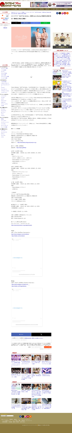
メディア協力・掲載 (16, 420)
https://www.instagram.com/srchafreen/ (20, 234)
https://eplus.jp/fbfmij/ (21, 147)
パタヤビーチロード (5, 83)
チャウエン (3, 109)
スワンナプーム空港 (5, 76)
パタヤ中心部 (3, 81)
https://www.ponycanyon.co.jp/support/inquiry (21, 225)
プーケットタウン (4, 103)
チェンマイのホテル (4, 117)
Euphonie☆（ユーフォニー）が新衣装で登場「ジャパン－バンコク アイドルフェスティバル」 (15, 364)
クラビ (2, 136)
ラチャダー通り (4, 73)
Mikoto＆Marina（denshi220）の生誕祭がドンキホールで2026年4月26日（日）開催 (67, 72)
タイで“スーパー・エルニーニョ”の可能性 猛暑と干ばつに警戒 (63, 58)
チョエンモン (3, 110)
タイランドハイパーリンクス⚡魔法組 (33, 425)
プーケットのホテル (4, 94)
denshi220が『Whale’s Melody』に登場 (66, 76)
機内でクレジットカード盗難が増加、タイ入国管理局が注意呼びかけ (63, 54)
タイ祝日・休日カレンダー (56, 9)
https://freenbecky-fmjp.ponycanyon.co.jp (26, 142)
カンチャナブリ (4, 132)
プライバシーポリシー (25, 419)
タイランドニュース (5, 9)
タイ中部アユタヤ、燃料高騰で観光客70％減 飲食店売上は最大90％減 (63, 56)
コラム (36, 9)
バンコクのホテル (3, 66)
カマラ (2, 99)
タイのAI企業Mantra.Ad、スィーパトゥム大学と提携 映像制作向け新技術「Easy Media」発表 (26, 407)
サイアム (3, 71)
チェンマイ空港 (4, 127)
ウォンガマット (4, 89)
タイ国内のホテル (3, 129)
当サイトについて (4, 419)
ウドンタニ (3, 135)
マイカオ (3, 97)
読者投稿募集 (4, 421)
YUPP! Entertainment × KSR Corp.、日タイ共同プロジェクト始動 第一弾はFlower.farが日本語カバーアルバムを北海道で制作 (67, 89)
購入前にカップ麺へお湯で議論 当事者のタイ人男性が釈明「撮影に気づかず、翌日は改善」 (63, 64)
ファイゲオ (3, 123)
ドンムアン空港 (4, 78)
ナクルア (3, 87)
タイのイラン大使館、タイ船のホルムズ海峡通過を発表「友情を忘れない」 (63, 60)
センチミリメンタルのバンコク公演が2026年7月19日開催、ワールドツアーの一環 (67, 100)
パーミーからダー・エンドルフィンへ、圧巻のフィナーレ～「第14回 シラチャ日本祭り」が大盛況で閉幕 (26, 377)
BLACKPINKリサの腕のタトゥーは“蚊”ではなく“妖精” (36, 362)
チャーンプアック (4, 125)
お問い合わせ (22, 421)
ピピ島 (2, 105)
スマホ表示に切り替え (45, 425)
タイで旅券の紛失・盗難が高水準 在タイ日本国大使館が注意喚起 (63, 61)
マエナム (3, 115)
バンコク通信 (14, 9)
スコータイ (3, 130)
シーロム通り (3, 70)
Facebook (21, 334)
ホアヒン (3, 133)
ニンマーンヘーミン (5, 122)
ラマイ (2, 113)
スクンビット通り (4, 68)
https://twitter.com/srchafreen (18, 236)
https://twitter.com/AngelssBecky (19, 286)
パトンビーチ (3, 95)
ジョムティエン (4, 92)
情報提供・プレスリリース (26, 420)
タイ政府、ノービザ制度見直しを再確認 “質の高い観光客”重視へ (63, 53)
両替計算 (47, 9)
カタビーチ (3, 102)
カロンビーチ (3, 100)
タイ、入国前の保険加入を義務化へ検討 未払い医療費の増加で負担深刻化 (63, 57)
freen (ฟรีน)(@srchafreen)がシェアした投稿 (27, 274)
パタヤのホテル (3, 80)
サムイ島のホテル (3, 107)
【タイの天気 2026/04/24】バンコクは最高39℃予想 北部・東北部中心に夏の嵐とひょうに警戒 (36, 407)
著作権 (15, 419)
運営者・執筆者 (16, 421)
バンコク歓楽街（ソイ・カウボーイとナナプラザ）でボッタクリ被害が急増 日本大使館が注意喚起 (63, 65)
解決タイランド (22, 9)
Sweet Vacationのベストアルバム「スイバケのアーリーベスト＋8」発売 (46, 362)
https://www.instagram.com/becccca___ (20, 284)
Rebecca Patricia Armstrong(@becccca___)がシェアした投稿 (27, 324)
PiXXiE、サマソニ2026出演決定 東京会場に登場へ (36, 375)
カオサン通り (3, 74)
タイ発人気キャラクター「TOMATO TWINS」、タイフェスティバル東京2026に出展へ (67, 83)
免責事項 (11, 419)
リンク (19, 419)
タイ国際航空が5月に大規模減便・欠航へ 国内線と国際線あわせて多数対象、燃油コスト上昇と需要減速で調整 (63, 63)
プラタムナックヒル (5, 90)
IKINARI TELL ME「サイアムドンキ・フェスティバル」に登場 (16, 375)
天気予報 (41, 9)
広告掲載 (10, 421)
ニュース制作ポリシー (6, 420)
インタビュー (30, 9)
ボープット (3, 112)
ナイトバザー (3, 120)
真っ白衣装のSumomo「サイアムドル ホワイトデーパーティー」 (25, 362)
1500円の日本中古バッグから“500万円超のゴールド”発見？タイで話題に (67, 95)
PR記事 (65, 9)
